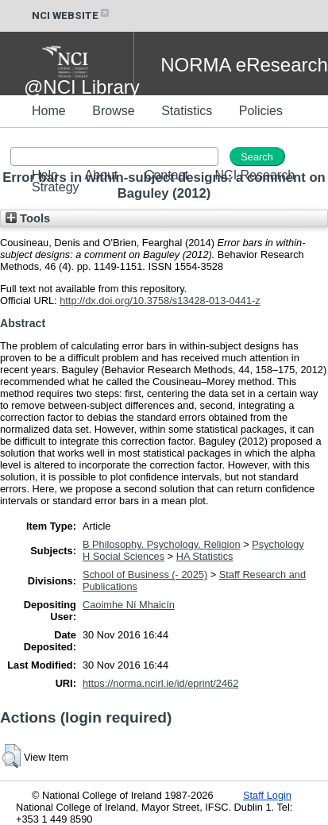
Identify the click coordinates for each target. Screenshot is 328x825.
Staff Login (267, 795)
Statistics (186, 111)
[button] (11, 756)
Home (49, 111)
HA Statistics (204, 556)
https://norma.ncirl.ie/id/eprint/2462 (160, 683)
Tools (28, 218)
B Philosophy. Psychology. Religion (162, 544)
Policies (261, 111)
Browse (113, 111)
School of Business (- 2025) (145, 574)
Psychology (277, 544)
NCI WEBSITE (71, 15)
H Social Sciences (123, 556)
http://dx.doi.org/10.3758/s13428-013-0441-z (160, 300)
